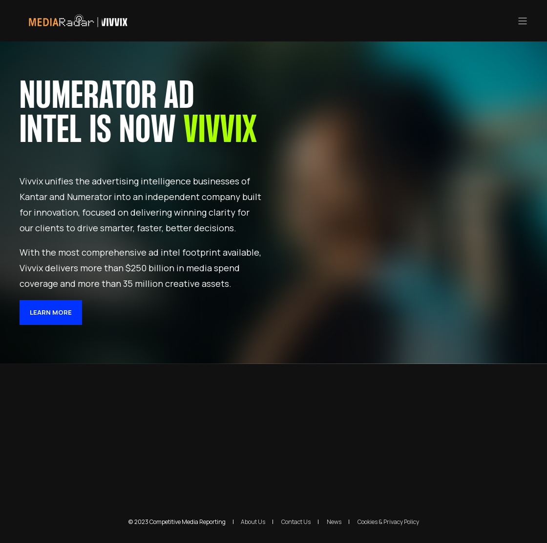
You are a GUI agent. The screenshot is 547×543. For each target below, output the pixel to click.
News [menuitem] (334, 522)
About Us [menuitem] (253, 522)
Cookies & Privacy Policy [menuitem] (388, 522)
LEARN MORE (51, 312)
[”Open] (522, 21)
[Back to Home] (78, 25)
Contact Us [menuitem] (296, 522)
